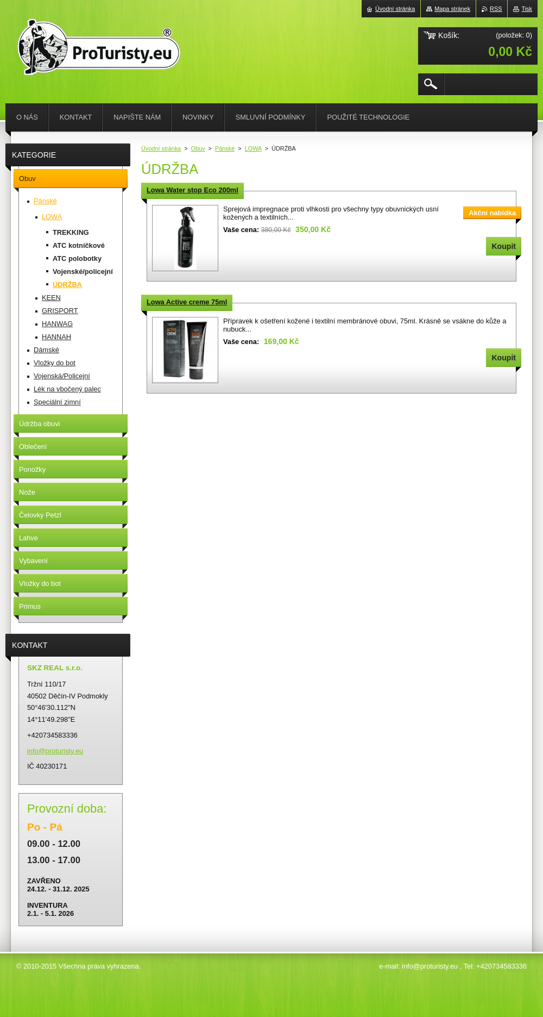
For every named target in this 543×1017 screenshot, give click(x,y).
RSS (496, 8)
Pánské (225, 148)
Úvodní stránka (161, 148)
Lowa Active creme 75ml (187, 302)
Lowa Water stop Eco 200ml (192, 190)
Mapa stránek (452, 8)
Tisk (526, 8)
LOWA (253, 148)
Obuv (198, 148)
